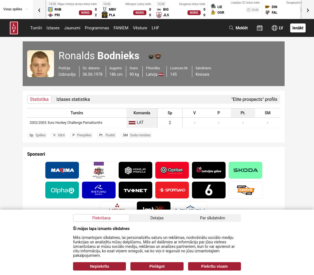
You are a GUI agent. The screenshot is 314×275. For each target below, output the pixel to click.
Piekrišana (101, 218)
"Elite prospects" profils (254, 99)
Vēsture (140, 27)
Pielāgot (157, 266)
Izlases (53, 27)
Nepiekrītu (99, 266)
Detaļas (156, 218)
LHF (155, 27)
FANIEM (121, 27)
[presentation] (39, 9)
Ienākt (297, 28)
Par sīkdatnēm (212, 218)
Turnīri (36, 27)
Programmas (97, 27)
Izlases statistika (73, 99)
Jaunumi (72, 27)
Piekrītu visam (214, 266)
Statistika (39, 99)
